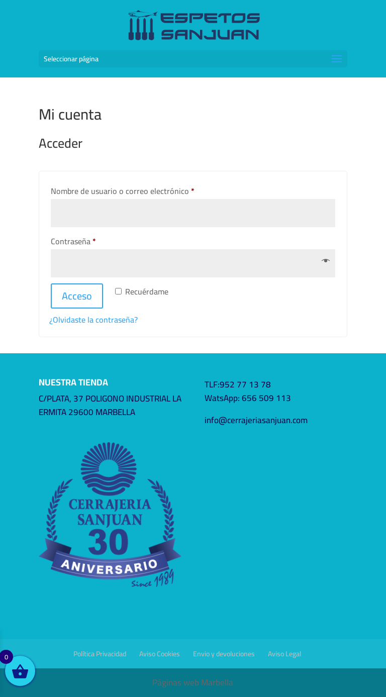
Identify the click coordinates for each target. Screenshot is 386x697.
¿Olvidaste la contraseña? (93, 319)
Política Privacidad (99, 653)
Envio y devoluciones (224, 653)
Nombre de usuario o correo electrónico (142, 190)
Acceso (77, 295)
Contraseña (92, 241)
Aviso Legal (284, 653)
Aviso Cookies (159, 653)
